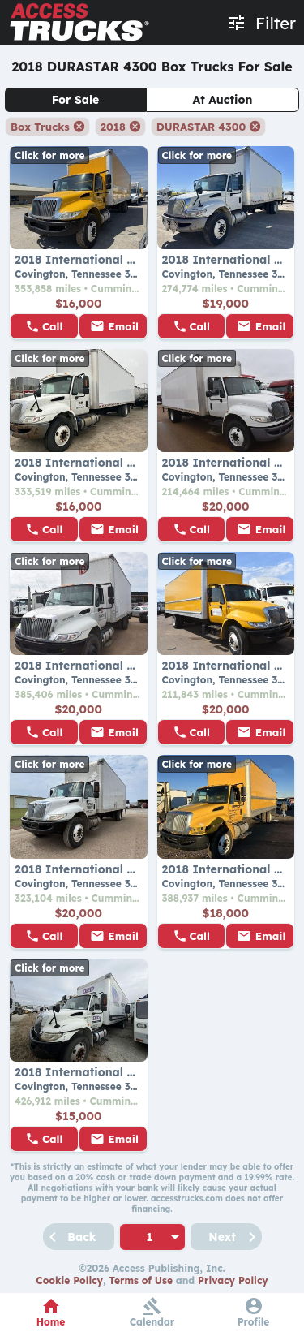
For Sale (76, 100)
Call (52, 326)
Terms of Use (141, 1280)
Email (123, 326)
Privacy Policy (233, 1280)
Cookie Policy (69, 1280)
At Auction (223, 100)
